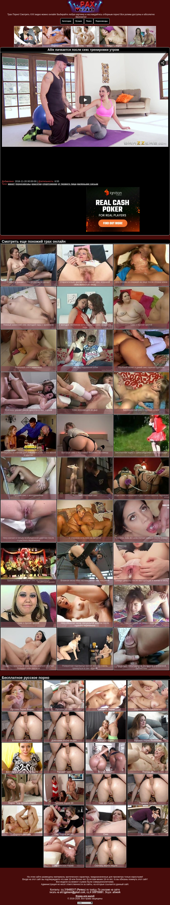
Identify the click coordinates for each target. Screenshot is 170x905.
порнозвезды (23, 184)
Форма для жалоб (85, 896)
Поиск (88, 21)
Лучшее (78, 21)
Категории (66, 21)
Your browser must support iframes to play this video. (85, 116)
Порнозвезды (101, 21)
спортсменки (49, 184)
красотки (36, 184)
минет (11, 184)
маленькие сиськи (87, 184)
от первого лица (67, 184)
